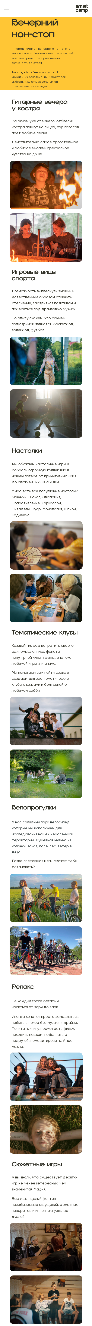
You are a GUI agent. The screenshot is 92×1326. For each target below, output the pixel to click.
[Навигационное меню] (6, 8)
